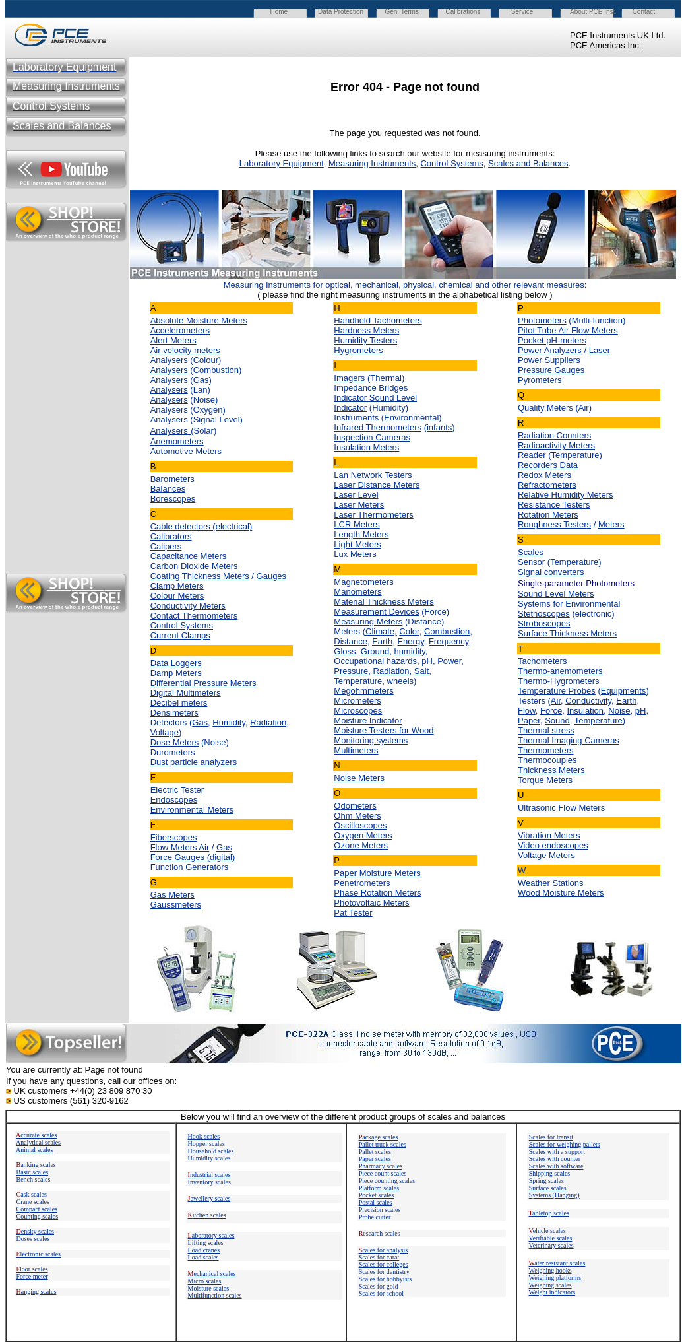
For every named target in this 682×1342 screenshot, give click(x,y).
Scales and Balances (528, 163)
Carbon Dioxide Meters (194, 566)
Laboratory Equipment (281, 163)
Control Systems (451, 163)
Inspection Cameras (372, 437)
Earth (382, 641)
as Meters (176, 895)
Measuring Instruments (372, 163)
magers (350, 378)
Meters (611, 524)
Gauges (272, 576)
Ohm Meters (357, 816)
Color (409, 631)
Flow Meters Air (180, 847)
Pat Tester (353, 913)
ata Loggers (179, 663)
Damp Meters (176, 673)
